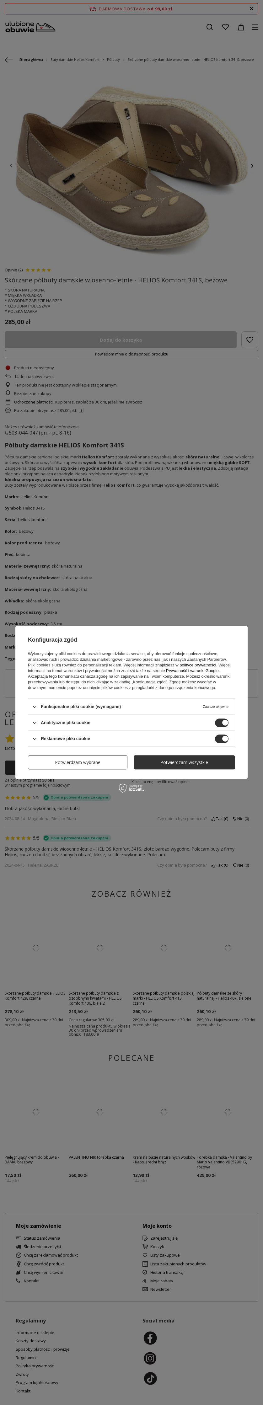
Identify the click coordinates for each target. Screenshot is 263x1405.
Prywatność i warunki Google (192, 670)
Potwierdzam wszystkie (184, 762)
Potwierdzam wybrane (77, 762)
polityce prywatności (198, 665)
